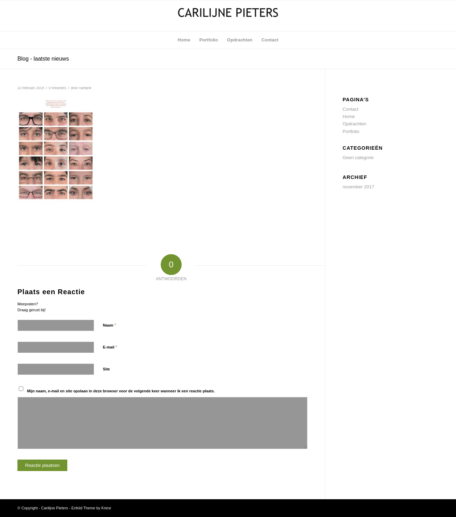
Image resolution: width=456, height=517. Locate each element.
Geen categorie (358, 157)
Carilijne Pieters (54, 508)
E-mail (110, 347)
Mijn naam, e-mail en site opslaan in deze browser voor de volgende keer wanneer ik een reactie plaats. (121, 391)
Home (349, 116)
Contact (350, 109)
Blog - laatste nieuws (43, 59)
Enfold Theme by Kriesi (91, 508)
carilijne (85, 88)
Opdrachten (354, 123)
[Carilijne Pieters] (228, 15)
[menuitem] (184, 40)
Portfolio (351, 131)
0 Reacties (57, 88)
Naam (109, 325)
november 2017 (358, 186)
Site (106, 369)
